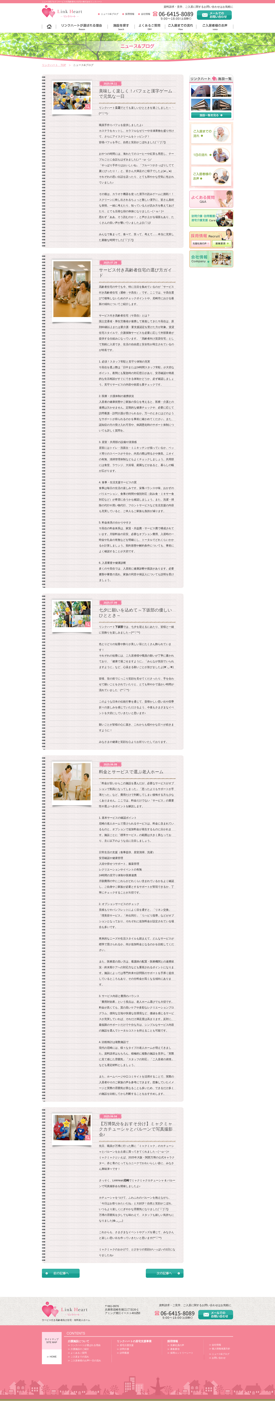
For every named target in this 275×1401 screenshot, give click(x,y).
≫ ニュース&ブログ (219, 1354)
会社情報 (145, 14)
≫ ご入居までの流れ (78, 1356)
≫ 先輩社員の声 (175, 1345)
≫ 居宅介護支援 (125, 1345)
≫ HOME (51, 1356)
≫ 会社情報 (215, 1344)
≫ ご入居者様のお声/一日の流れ (84, 1360)
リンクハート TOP (54, 65)
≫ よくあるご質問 (77, 1353)
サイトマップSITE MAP (52, 1341)
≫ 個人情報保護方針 (219, 1348)
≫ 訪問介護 (123, 1349)
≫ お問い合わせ (217, 1358)
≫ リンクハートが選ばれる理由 (84, 1345)
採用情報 (129, 14)
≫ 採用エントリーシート (180, 1353)
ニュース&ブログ (109, 14)
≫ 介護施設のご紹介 (78, 1349)
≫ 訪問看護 (123, 1353)
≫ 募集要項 (173, 1349)
